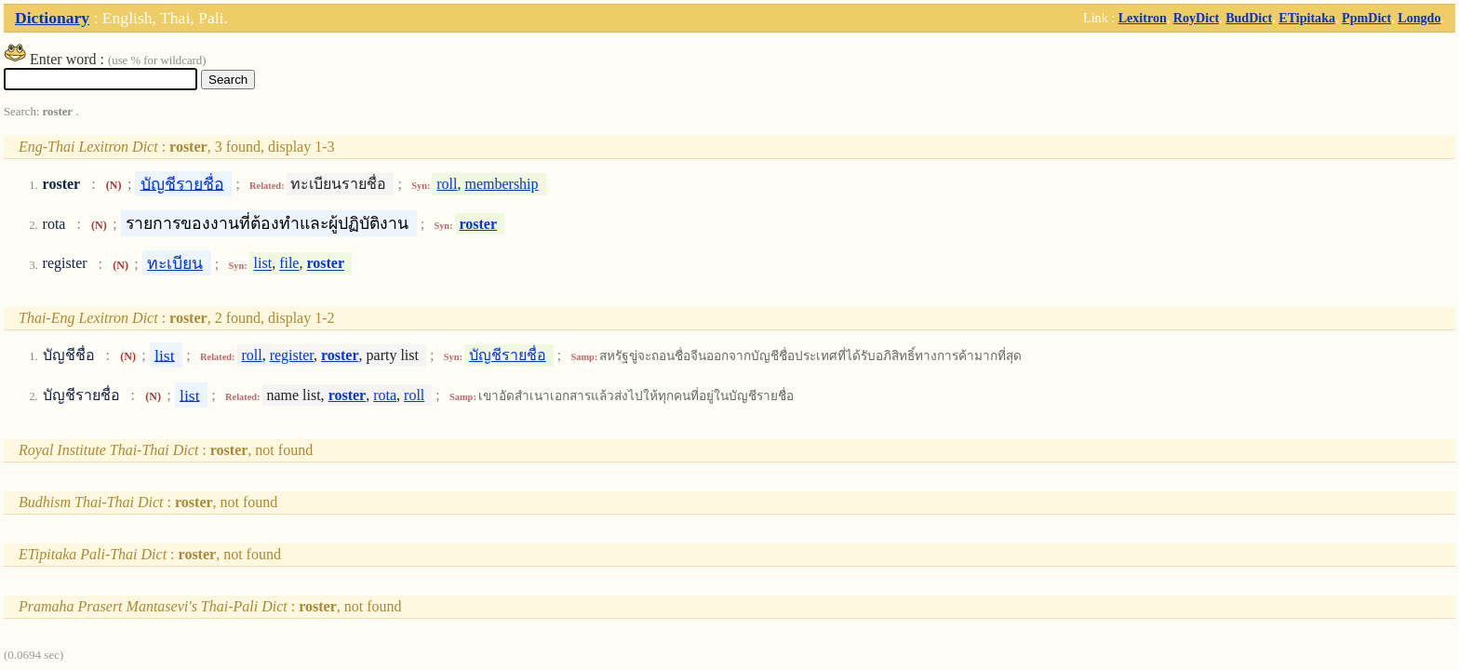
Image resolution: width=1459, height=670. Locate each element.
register (292, 355)
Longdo (1419, 17)
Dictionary (52, 17)
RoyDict (1196, 17)
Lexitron (1142, 17)
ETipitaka (1306, 17)
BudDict (1248, 17)
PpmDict (1366, 17)
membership (501, 184)
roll (446, 184)
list (263, 264)
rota (384, 395)
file (289, 264)
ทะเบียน (175, 263)
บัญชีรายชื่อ (182, 183)
